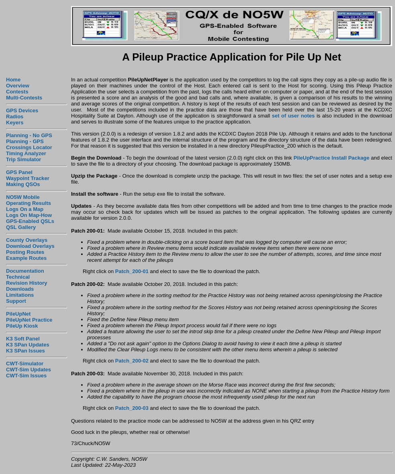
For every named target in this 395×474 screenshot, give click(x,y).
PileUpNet (18, 314)
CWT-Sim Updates (28, 370)
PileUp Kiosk (22, 326)
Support (16, 301)
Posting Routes (25, 252)
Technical (18, 277)
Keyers (14, 123)
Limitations (20, 295)
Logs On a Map (24, 209)
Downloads (20, 289)
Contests (17, 92)
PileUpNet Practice (29, 320)
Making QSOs (23, 184)
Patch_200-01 (132, 271)
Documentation (25, 271)
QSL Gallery (21, 227)
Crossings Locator (29, 147)
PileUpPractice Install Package (331, 158)
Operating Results (28, 203)
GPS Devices (22, 110)
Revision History (26, 283)
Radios (14, 116)
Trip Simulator (23, 159)
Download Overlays (30, 246)
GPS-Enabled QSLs (30, 221)
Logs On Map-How (29, 215)
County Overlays (26, 240)
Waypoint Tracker (27, 178)
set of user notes (293, 116)
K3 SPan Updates (27, 345)
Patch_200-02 (132, 361)
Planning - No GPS (29, 135)
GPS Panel (19, 172)
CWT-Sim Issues (26, 376)
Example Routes (26, 258)
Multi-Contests (24, 98)
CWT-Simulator (24, 364)
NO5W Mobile (23, 197)
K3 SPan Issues (25, 351)
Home (13, 80)
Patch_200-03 (132, 408)
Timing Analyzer (26, 153)
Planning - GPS (25, 141)
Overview (17, 86)
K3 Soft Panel (23, 339)
